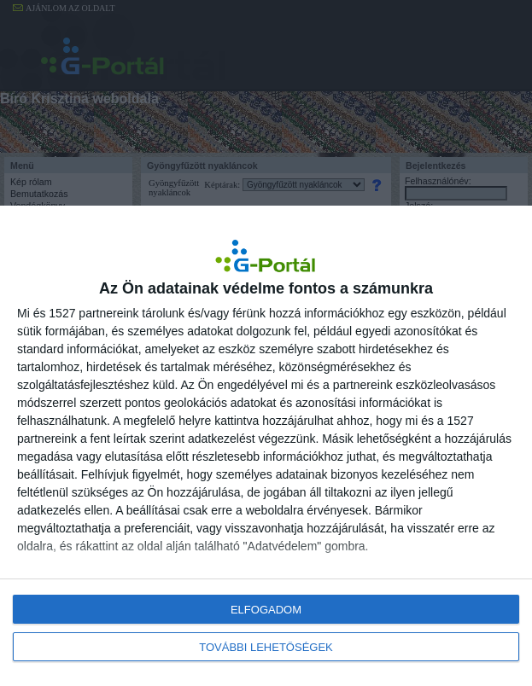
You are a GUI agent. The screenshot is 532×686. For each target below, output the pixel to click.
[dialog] (266, 446)
